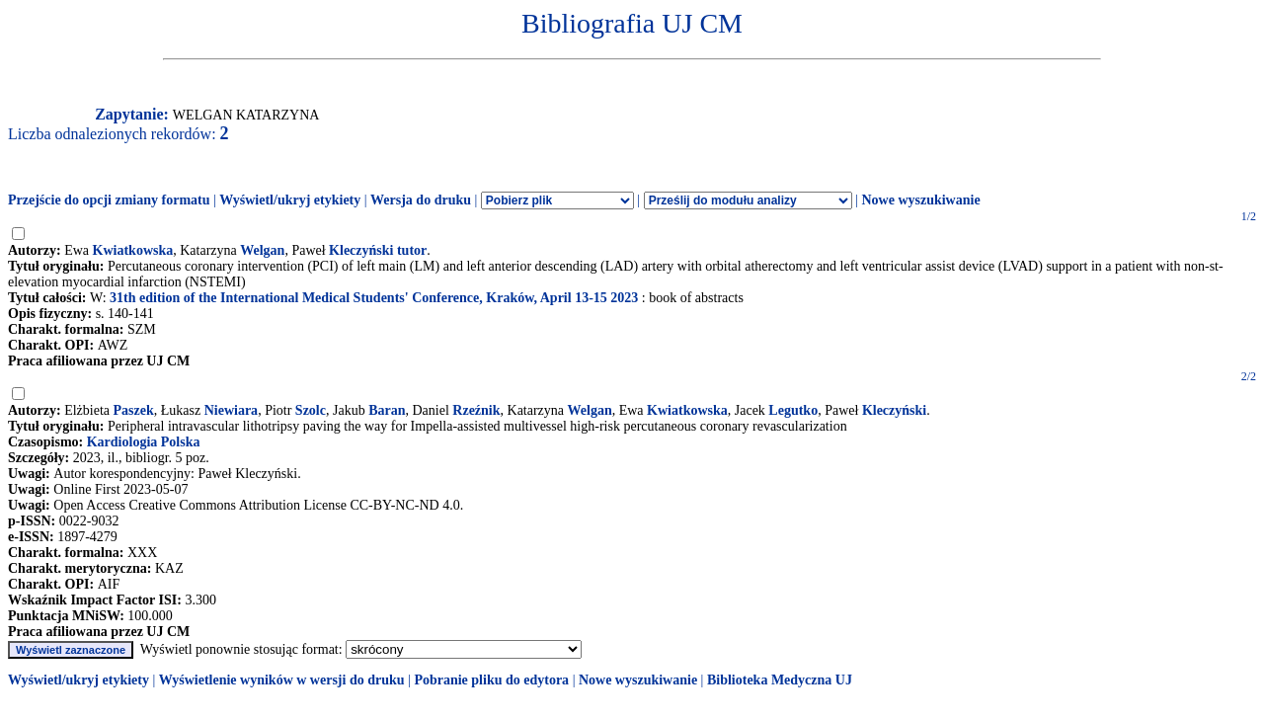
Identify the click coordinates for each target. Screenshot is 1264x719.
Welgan (262, 250)
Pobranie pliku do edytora (491, 680)
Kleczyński (894, 410)
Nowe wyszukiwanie (920, 200)
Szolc (310, 410)
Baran (386, 410)
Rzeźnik (476, 410)
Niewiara (231, 410)
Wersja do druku (420, 200)
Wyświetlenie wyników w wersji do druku (282, 680)
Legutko (793, 410)
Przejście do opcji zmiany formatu (109, 200)
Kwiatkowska (133, 250)
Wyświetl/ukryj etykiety (289, 200)
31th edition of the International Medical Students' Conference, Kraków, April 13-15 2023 (374, 297)
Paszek (134, 410)
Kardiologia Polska (143, 442)
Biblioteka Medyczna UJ (779, 680)
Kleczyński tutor (378, 250)
